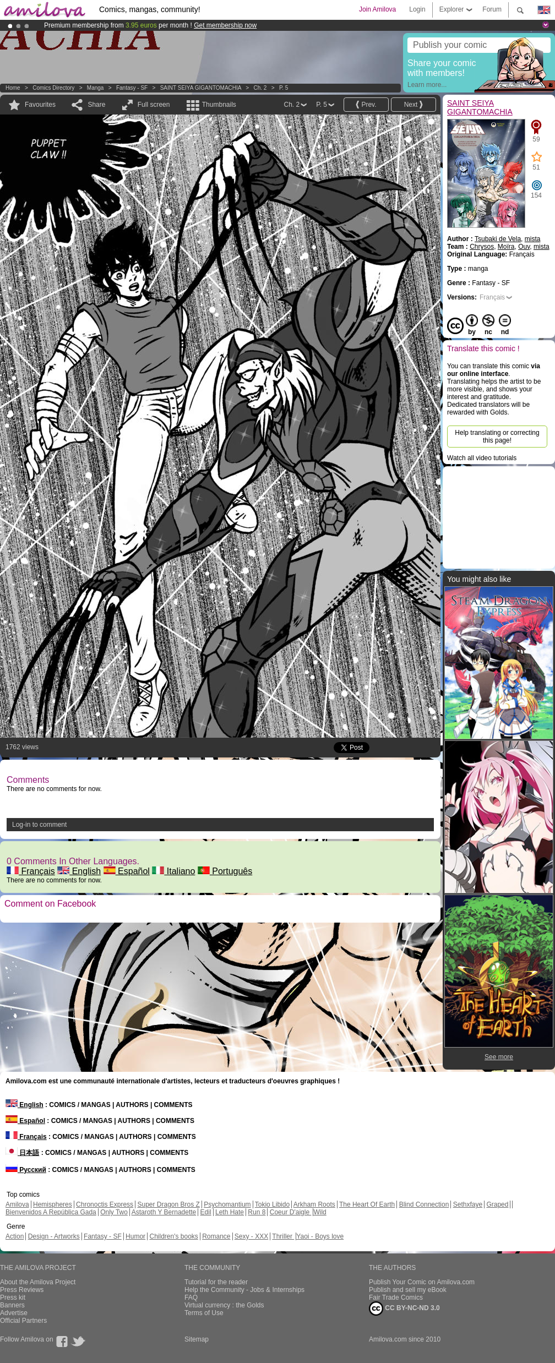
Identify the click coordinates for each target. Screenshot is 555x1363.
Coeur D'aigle (291, 1212)
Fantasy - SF (132, 88)
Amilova (17, 1204)
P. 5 (284, 88)
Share (96, 104)
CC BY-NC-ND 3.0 (404, 1308)
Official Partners (23, 1320)
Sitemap (196, 1339)
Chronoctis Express (104, 1204)
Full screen (154, 104)
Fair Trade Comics (396, 1297)
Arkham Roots (314, 1204)
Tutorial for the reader (216, 1282)
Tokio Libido (272, 1204)
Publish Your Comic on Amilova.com (422, 1282)
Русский (26, 1170)
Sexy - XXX (251, 1236)
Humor (135, 1236)
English (79, 871)
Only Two (114, 1212)
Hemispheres (52, 1204)
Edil (205, 1212)
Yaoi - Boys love (320, 1236)
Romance (216, 1236)
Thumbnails (219, 104)
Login (417, 9)
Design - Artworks (54, 1236)
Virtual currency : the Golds (224, 1305)
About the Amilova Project (37, 1282)
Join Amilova (377, 9)
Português (225, 871)
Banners (12, 1305)
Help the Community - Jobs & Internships (244, 1290)
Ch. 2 (259, 88)
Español (127, 871)
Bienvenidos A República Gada (51, 1212)
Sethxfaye (467, 1204)
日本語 (22, 1153)
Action (15, 1236)
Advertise (14, 1313)
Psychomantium (227, 1204)
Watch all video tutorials (481, 458)
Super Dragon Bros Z (168, 1204)
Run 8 (256, 1212)
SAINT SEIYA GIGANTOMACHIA (200, 88)
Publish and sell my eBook (408, 1290)
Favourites (40, 104)
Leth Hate (229, 1212)
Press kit (12, 1297)
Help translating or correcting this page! (497, 436)
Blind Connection (424, 1204)
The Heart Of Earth (367, 1204)
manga (95, 88)
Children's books (173, 1236)
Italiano (173, 871)
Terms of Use (204, 1313)
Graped (497, 1204)
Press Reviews (21, 1290)
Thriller (283, 1236)
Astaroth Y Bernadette (164, 1212)
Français (31, 871)
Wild (319, 1212)
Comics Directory (53, 88)
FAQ (191, 1297)
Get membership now (225, 25)
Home (13, 88)
